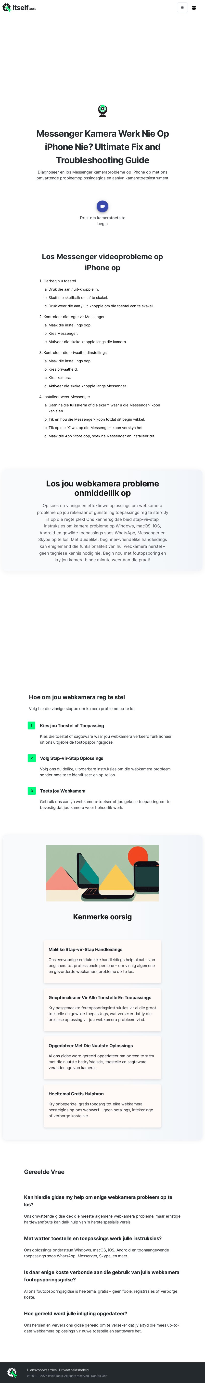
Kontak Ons (99, 1376)
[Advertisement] (102, 51)
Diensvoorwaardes (42, 1370)
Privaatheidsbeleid (74, 1370)
